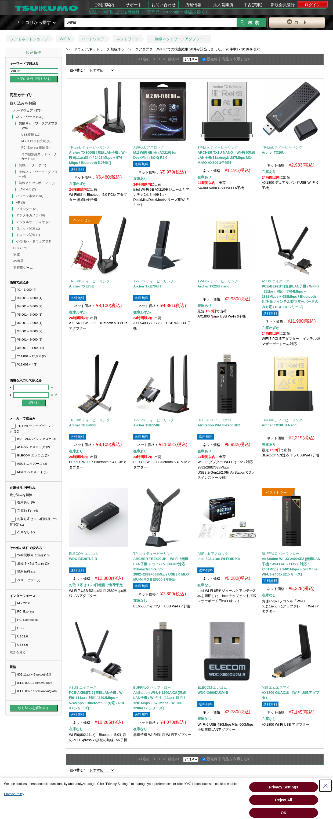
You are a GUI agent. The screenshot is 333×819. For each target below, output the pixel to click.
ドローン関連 (28, 235)
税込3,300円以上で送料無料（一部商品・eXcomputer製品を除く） (149, 12)
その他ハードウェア (34, 241)
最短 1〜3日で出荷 (30, 563)
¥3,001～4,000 (26, 298)
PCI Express (22, 611)
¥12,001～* (24, 364)
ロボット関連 (28, 228)
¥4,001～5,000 (26, 306)
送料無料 (24, 571)
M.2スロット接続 (35, 141)
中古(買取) (253, 4)
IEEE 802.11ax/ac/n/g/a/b (31, 682)
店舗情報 (193, 4)
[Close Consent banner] (325, 786)
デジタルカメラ (30, 215)
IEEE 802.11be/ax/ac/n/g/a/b (34, 691)
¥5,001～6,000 (26, 314)
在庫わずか (24, 510)
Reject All (283, 800)
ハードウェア (93, 39)
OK (284, 813)
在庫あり (23, 502)
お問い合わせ (163, 4)
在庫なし (23, 532)
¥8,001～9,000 (26, 339)
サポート (134, 4)
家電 (17, 254)
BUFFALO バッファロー (33, 438)
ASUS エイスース (29, 463)
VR (20, 202)
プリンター (27, 209)
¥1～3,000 (23, 289)
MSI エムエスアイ (29, 472)
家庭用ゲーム (23, 267)
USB (17, 628)
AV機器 (19, 261)
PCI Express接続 (35, 147)
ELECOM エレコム (30, 455)
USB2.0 (19, 636)
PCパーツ (20, 248)
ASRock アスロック (30, 447)
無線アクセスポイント (37, 183)
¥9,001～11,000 (27, 347)
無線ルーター (32, 165)
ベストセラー (25, 580)
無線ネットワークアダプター (179, 39)
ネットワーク (127, 39)
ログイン (313, 4)
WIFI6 (65, 39)
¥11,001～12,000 (28, 356)
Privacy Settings (283, 787)
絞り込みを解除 (23, 103)
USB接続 (31, 134)
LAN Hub (27, 189)
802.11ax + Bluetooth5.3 (31, 674)
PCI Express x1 (25, 619)
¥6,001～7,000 (26, 322)
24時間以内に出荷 (30, 555)
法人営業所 (223, 4)
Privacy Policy (14, 794)
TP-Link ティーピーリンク (89, 147)
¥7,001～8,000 (26, 331)
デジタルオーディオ (33, 222)
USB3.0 (19, 644)
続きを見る (18, 652)
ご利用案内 (104, 4)
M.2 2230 (20, 603)
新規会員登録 (283, 4)
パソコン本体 (30, 196)
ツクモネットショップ (29, 39)
